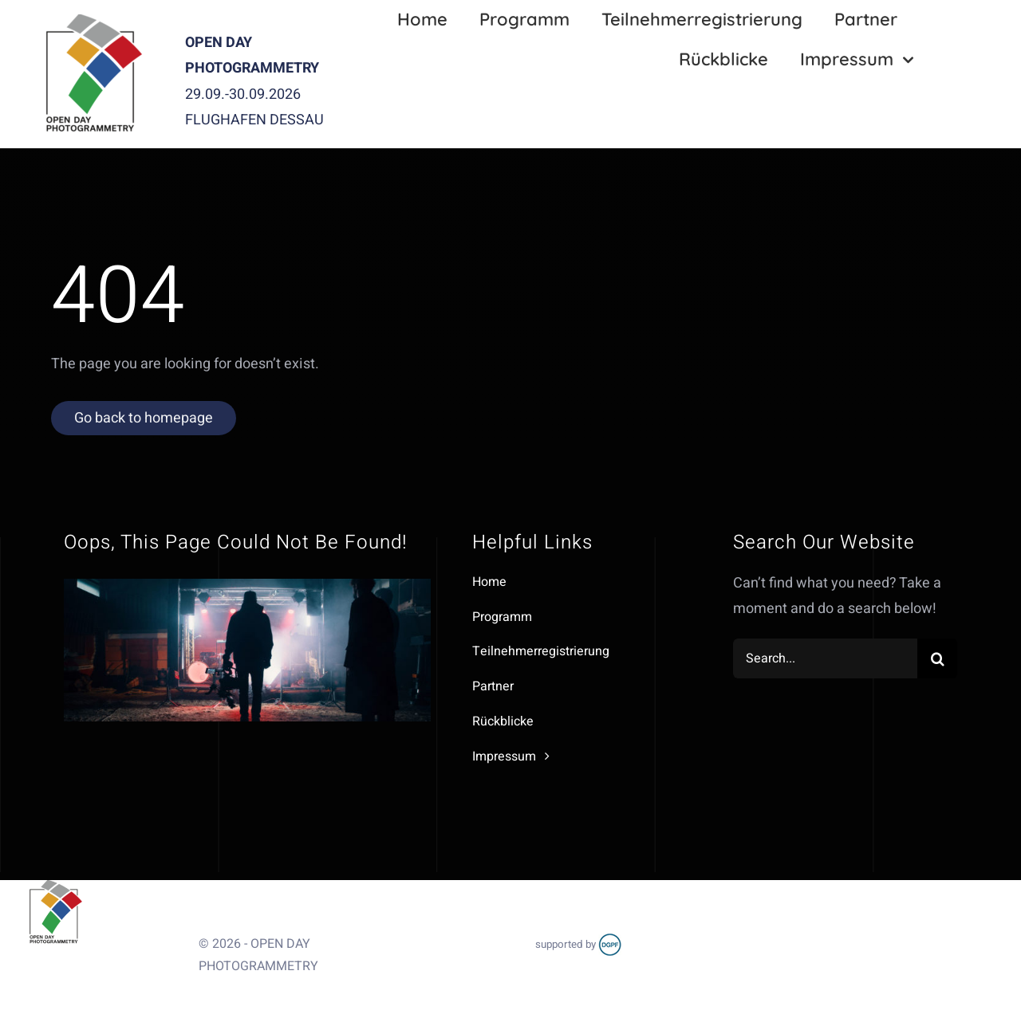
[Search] (937, 658)
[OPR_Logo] (92, 21)
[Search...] (825, 658)
